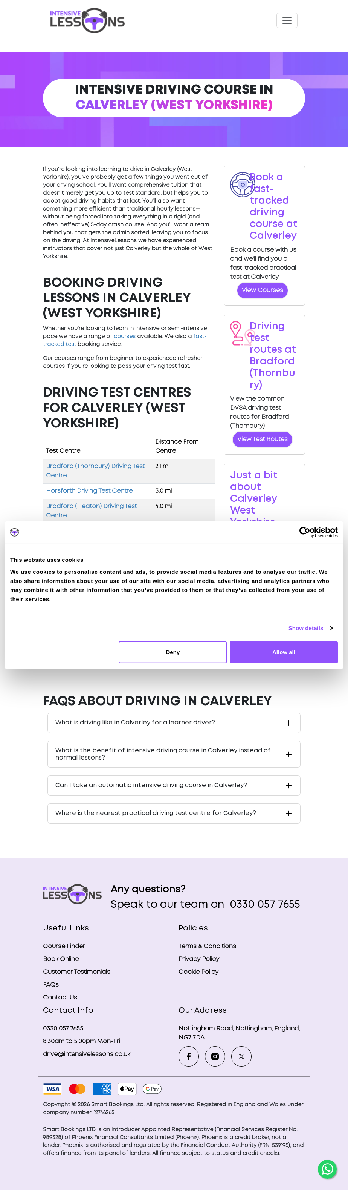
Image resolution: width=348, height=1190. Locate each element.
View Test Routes (262, 439)
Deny (173, 652)
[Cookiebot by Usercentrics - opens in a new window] (305, 532)
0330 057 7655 (263, 905)
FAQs (51, 985)
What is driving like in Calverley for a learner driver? (135, 723)
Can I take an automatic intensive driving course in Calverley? (151, 785)
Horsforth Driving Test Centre (89, 491)
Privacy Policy (199, 959)
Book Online (61, 959)
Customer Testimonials (76, 972)
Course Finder (64, 946)
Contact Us (60, 998)
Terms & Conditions (207, 946)
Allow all (283, 652)
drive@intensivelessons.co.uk (86, 1054)
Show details (306, 628)
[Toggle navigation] (287, 20)
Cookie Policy (198, 972)
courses (125, 336)
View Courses (262, 290)
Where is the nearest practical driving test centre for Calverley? (155, 813)
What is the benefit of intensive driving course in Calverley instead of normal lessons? (163, 754)
